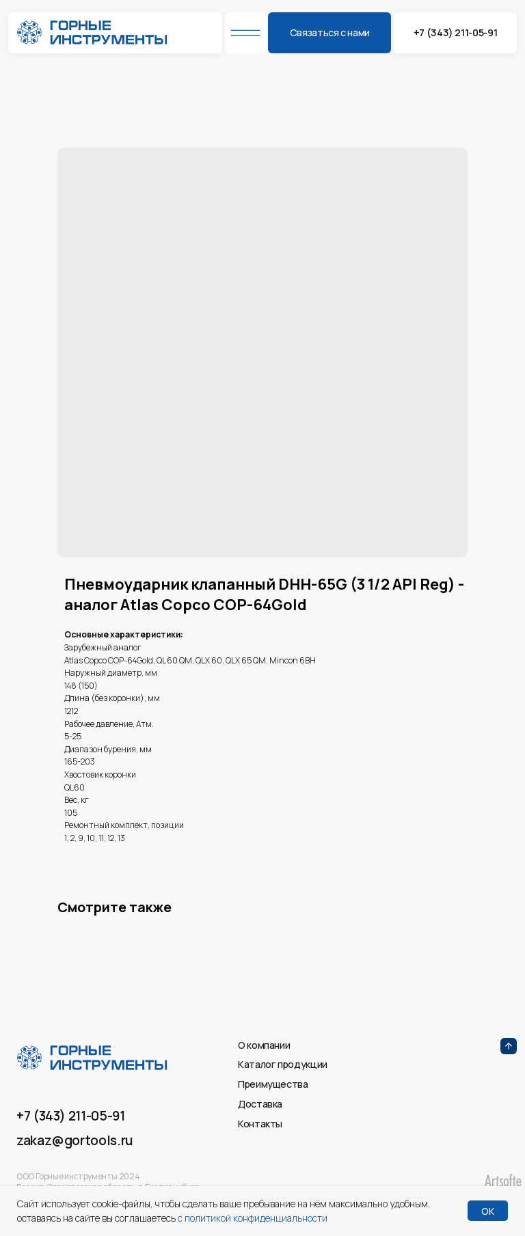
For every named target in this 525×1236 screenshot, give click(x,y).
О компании (264, 1045)
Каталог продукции (282, 1064)
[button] (329, 32)
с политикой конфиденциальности (252, 1217)
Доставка (260, 1103)
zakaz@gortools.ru (74, 1140)
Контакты (260, 1123)
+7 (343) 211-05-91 (70, 1116)
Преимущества (273, 1083)
